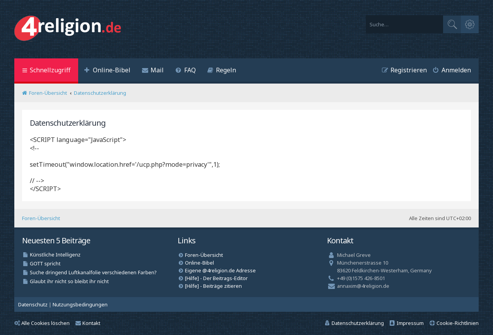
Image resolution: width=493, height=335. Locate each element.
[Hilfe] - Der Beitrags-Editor (216, 278)
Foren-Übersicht (41, 218)
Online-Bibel (199, 262)
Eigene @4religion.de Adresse (220, 270)
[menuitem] (107, 71)
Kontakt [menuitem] (87, 323)
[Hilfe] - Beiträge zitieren (213, 285)
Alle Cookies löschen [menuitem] (42, 323)
